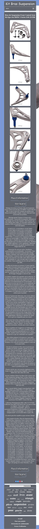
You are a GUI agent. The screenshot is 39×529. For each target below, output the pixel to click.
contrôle (11, 492)
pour (11, 510)
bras (22, 494)
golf (13, 490)
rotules (22, 492)
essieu (13, 498)
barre (17, 490)
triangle (29, 498)
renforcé (12, 501)
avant (29, 494)
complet (18, 501)
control (22, 499)
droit (25, 507)
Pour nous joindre (20, 521)
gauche (18, 510)
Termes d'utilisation (20, 526)
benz (8, 499)
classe (9, 490)
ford (9, 507)
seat (25, 511)
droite (29, 511)
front (25, 490)
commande (20, 507)
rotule (30, 507)
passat (20, 512)
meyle (10, 495)
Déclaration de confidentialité (20, 524)
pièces (9, 504)
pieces (21, 490)
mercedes (26, 501)
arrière (31, 504)
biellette (29, 492)
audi (15, 495)
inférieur (14, 507)
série (16, 492)
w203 (18, 499)
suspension (20, 504)
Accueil (20, 518)
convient (30, 490)
